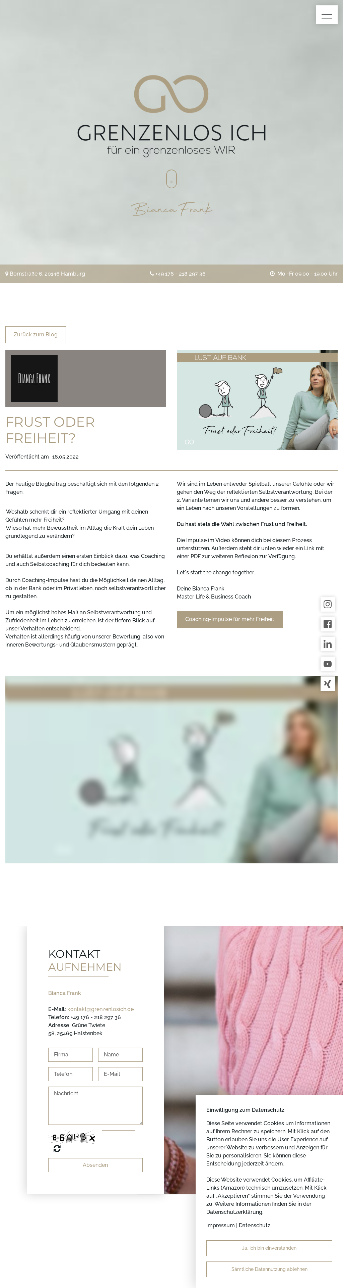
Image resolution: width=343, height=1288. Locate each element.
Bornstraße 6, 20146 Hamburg (47, 274)
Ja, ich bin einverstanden (269, 1248)
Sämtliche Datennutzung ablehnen (269, 1269)
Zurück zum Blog (36, 334)
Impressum (220, 1225)
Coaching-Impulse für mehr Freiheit (229, 619)
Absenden (95, 1165)
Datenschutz (254, 1225)
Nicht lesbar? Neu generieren (57, 1148)
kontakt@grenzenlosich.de (100, 1009)
